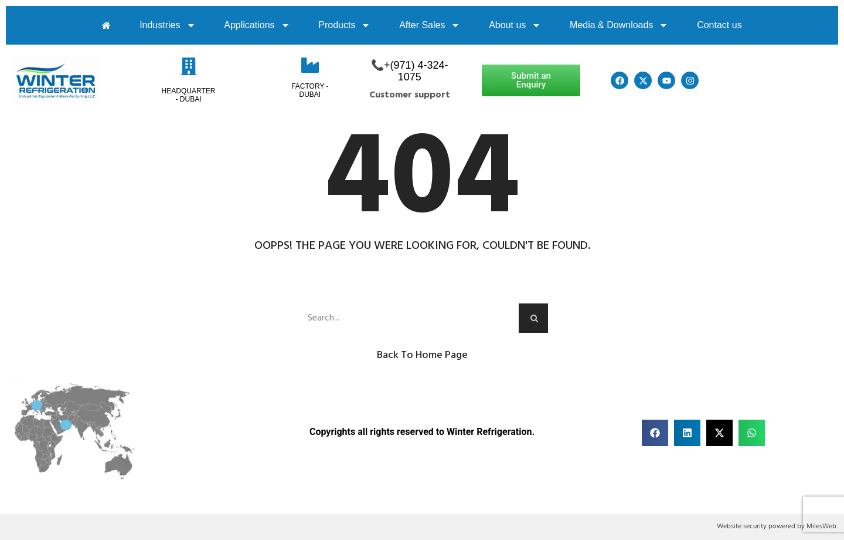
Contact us (719, 25)
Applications (257, 25)
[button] (655, 433)
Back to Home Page (422, 355)
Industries (167, 25)
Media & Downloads (619, 25)
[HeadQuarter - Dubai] (189, 66)
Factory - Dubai (309, 90)
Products (344, 25)
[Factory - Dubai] (310, 65)
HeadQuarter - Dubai (189, 95)
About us (515, 25)
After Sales (429, 25)
